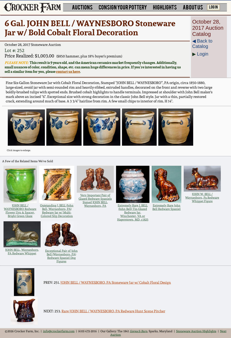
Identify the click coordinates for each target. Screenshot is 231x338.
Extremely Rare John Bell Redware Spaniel (166, 207)
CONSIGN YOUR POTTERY (123, 7)
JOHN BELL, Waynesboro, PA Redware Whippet (22, 251)
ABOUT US (193, 7)
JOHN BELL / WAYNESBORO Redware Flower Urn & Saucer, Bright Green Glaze (20, 211)
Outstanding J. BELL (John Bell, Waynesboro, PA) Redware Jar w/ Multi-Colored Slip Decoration (56, 211)
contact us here (68, 71)
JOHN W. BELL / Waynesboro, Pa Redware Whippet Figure (202, 197)
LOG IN (213, 6)
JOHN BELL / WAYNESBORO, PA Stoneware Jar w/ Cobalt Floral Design (115, 282)
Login (202, 53)
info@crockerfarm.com (59, 331)
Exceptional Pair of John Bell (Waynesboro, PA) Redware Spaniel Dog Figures (61, 256)
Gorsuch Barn (138, 331)
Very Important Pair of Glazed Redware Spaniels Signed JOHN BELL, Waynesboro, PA (95, 200)
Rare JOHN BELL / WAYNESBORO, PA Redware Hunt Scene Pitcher (113, 311)
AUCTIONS (82, 7)
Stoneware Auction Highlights (196, 331)
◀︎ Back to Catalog (202, 43)
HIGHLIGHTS (165, 7)
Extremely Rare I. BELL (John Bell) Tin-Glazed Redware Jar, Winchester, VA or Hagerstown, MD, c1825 (132, 212)
